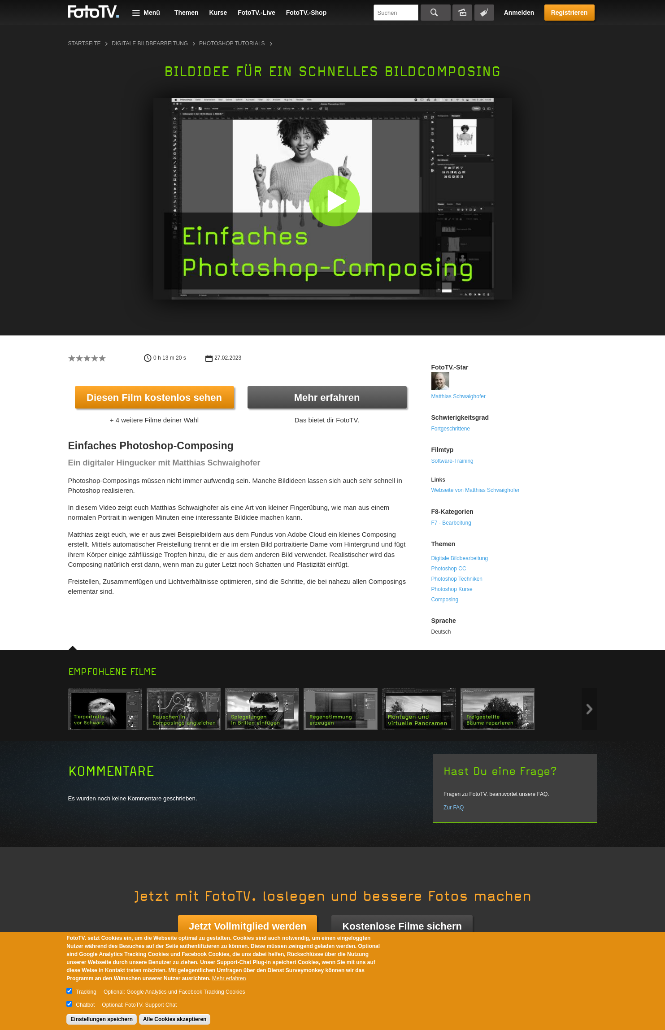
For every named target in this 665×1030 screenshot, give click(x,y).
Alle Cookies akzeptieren (174, 1019)
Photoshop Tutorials (232, 43)
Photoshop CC (448, 568)
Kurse (218, 12)
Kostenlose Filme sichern (402, 926)
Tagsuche (484, 12)
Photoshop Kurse (452, 589)
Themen (186, 12)
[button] (334, 201)
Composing (445, 599)
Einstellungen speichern (101, 1019)
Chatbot (85, 1005)
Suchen (436, 12)
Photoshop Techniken (457, 579)
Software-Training (452, 461)
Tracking (86, 992)
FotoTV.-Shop (306, 12)
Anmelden (519, 12)
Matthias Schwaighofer (458, 396)
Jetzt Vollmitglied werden (247, 926)
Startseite (84, 43)
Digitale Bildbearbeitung (150, 43)
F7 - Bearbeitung (451, 523)
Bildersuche (462, 12)
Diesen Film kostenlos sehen (154, 397)
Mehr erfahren (327, 397)
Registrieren (569, 12)
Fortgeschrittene (450, 429)
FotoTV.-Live (256, 12)
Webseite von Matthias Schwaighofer (475, 490)
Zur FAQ (453, 807)
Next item (589, 709)
